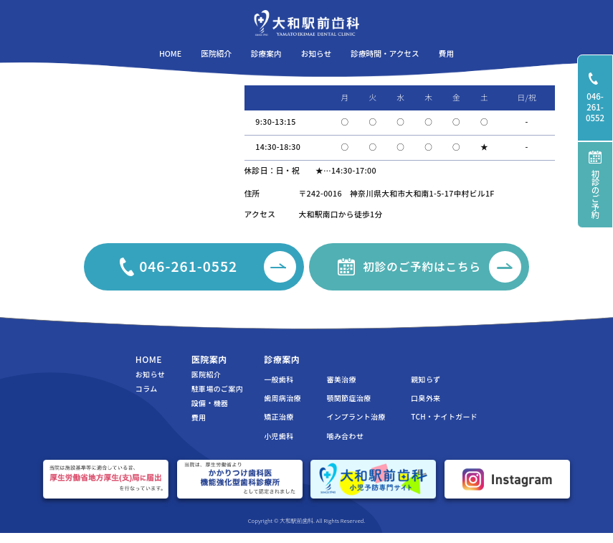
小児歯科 (278, 436)
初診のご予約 (595, 185)
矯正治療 (278, 417)
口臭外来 (425, 398)
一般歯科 (278, 379)
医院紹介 (206, 374)
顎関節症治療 (348, 398)
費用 (198, 417)
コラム (147, 389)
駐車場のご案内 (217, 389)
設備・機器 (210, 403)
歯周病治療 (282, 398)
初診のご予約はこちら (442, 267)
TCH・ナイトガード (444, 417)
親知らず (425, 379)
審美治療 (341, 379)
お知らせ (150, 374)
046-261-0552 (599, 97)
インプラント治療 (355, 417)
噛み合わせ (344, 436)
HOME (149, 359)
